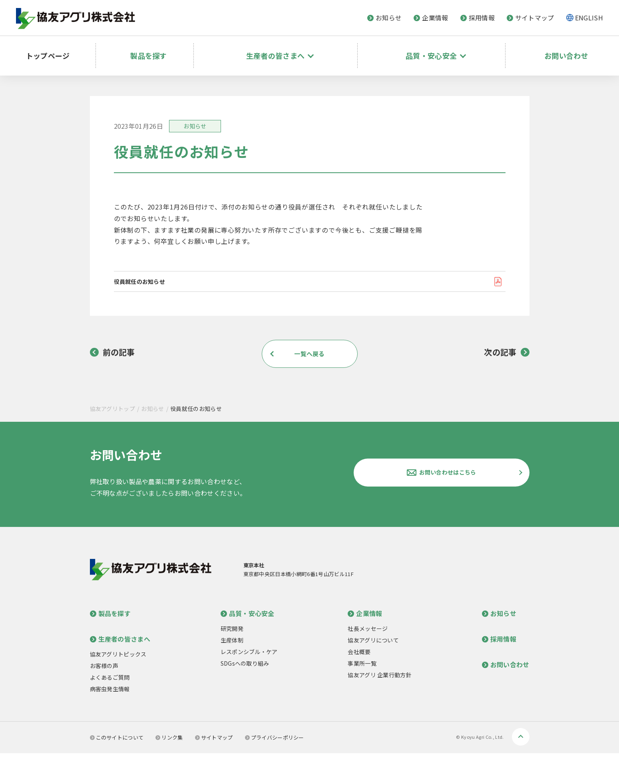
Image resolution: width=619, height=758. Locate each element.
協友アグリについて (373, 645)
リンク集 (169, 742)
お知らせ (384, 17)
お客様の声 (104, 670)
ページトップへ (520, 741)
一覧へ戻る (309, 358)
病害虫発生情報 (110, 694)
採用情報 (477, 17)
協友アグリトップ (112, 413)
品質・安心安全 (248, 618)
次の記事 (506, 357)
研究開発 (232, 633)
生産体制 (232, 645)
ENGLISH (589, 17)
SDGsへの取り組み (245, 668)
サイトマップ (530, 17)
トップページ (53, 50)
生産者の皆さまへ (120, 643)
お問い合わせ (566, 50)
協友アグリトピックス (118, 659)
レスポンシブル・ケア (249, 656)
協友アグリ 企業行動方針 (380, 680)
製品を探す (157, 50)
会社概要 (359, 656)
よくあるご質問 (110, 682)
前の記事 (112, 357)
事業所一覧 (362, 668)
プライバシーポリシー (274, 742)
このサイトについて (117, 742)
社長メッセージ (368, 633)
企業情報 (431, 17)
